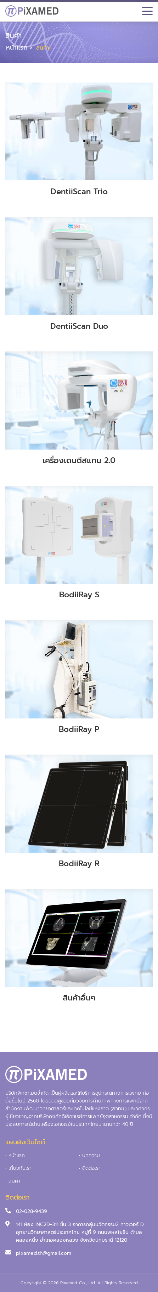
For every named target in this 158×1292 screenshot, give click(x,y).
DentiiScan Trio (79, 191)
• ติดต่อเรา (90, 1168)
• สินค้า (12, 1181)
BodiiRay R (79, 863)
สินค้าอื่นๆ (79, 998)
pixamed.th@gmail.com (43, 1253)
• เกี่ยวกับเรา (18, 1168)
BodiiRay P (79, 729)
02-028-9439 (31, 1211)
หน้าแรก (17, 47)
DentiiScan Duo (79, 326)
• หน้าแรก (15, 1155)
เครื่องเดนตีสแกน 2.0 (79, 460)
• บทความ (89, 1155)
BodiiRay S (79, 594)
